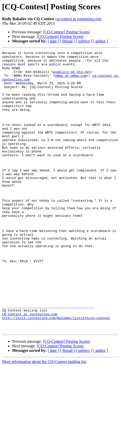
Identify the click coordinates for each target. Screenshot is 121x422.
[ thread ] (67, 41)
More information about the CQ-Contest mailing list (44, 417)
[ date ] (53, 41)
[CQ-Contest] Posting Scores (66, 32)
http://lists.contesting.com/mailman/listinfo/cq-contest (56, 371)
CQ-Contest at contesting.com (29, 367)
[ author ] (100, 41)
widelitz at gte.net (71, 76)
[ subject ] (84, 41)
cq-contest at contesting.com (78, 19)
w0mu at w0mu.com (71, 80)
